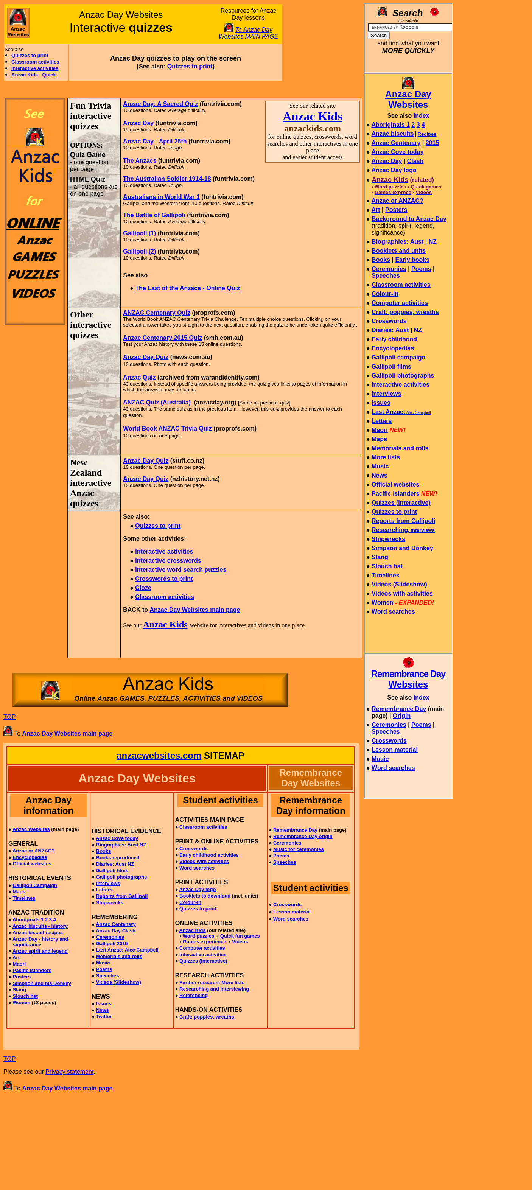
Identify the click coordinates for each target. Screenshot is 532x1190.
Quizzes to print (29, 55)
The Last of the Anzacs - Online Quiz (187, 288)
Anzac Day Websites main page (194, 610)
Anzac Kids (312, 116)
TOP (9, 717)
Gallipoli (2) (139, 251)
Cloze (143, 588)
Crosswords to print (164, 579)
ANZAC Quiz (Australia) (157, 402)
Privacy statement (69, 1072)
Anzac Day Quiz (145, 357)
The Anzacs (139, 160)
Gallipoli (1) (139, 233)
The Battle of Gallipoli (154, 215)
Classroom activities (35, 62)
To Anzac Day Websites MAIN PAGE (248, 33)
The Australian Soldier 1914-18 (167, 179)
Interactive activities (34, 68)
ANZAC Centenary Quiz (156, 313)
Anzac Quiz (139, 377)
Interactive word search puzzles (180, 569)
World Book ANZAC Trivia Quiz (167, 428)
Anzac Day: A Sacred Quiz (160, 104)
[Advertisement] (321, 42)
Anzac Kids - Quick (33, 75)
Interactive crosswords (168, 560)
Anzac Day (138, 123)
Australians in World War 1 (161, 197)
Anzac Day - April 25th (155, 141)
